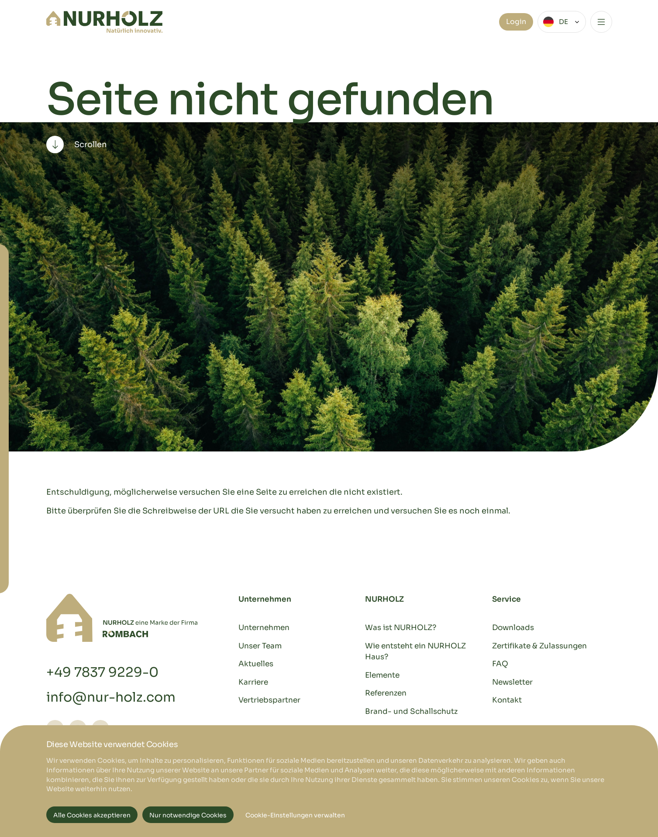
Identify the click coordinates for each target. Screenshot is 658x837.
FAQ (500, 663)
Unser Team (260, 646)
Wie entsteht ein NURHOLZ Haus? (415, 651)
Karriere (253, 682)
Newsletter (512, 682)
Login (516, 21)
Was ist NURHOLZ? (400, 627)
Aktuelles (255, 663)
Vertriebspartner (269, 700)
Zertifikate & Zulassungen (539, 646)
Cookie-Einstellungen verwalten (295, 815)
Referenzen (386, 693)
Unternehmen (263, 627)
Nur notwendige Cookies (188, 815)
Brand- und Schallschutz (411, 711)
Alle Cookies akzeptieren (92, 815)
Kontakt (507, 700)
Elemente (382, 675)
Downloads (513, 627)
